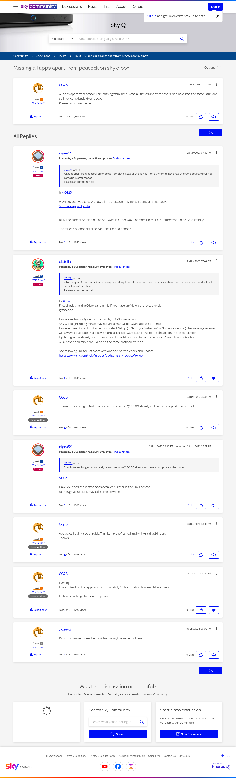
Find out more (121, 158)
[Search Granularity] (62, 38)
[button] (216, 84)
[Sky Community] (39, 6)
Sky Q (118, 24)
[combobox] (126, 38)
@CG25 (68, 169)
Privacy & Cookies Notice (102, 756)
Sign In (215, 6)
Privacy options (54, 756)
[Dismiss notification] (218, 16)
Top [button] (227, 755)
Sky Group (184, 756)
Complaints (154, 756)
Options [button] (209, 67)
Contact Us (170, 756)
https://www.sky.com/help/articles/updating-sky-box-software (101, 355)
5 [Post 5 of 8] (64, 505)
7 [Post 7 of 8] (64, 610)
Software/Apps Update (74, 206)
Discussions (72, 6)
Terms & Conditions (76, 756)
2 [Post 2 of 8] (64, 242)
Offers (138, 6)
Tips (106, 6)
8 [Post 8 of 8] (65, 654)
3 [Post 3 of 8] (64, 378)
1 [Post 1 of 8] (64, 116)
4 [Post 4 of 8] (65, 427)
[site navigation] (15, 6)
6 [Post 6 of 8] (65, 554)
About (121, 6)
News (92, 6)
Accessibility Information (132, 756)
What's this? (38, 103)
